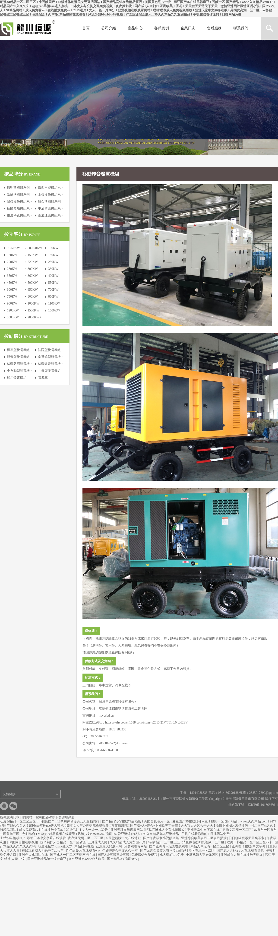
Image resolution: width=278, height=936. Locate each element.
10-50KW (13, 248)
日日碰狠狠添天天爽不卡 (247, 838)
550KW (53, 282)
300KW (33, 269)
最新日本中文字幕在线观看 (47, 838)
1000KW (33, 303)
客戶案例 (161, 28)
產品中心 (135, 28)
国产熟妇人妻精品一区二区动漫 (63, 842)
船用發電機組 (16, 377)
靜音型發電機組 (18, 357)
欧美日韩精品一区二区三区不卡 (250, 842)
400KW (53, 275)
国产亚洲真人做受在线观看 (169, 846)
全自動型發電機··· (19, 371)
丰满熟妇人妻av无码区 (202, 854)
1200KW (13, 310)
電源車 (43, 377)
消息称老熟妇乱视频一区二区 (203, 842)
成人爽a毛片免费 (172, 854)
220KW (33, 262)
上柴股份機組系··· (50, 194)
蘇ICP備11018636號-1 (263, 805)
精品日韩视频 (84, 846)
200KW (12, 262)
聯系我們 (240, 28)
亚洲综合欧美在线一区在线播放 (204, 838)
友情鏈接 (9, 794)
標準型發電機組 (18, 350)
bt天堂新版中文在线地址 (124, 838)
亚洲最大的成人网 (109, 846)
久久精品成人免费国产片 (128, 842)
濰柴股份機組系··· (19, 201)
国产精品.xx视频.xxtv (122, 859)
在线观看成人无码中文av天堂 (43, 850)
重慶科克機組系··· (19, 215)
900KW (12, 303)
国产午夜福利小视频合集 (161, 838)
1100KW (54, 303)
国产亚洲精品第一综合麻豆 (47, 859)
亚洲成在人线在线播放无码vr (242, 854)
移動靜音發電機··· (50, 364)
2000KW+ (34, 317)
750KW (12, 296)
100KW (53, 248)
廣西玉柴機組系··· (50, 187)
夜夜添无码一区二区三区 (86, 838)
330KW (53, 269)
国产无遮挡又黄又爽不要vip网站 (163, 850)
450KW (12, 282)
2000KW (13, 317)
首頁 (86, 28)
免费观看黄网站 (136, 846)
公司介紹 (108, 28)
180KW (53, 255)
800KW (33, 296)
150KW (33, 255)
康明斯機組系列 (18, 187)
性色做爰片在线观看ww (83, 850)
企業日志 (187, 28)
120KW (12, 255)
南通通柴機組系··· (50, 215)
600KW (12, 289)
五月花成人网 (98, 842)
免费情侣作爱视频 (144, 854)
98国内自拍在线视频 (24, 842)
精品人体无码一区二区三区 (210, 846)
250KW (53, 262)
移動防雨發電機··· (19, 364)
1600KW (54, 310)
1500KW (33, 310)
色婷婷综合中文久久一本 (120, 850)
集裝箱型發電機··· (50, 357)
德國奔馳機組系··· (19, 208)
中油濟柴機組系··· (50, 208)
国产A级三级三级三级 (114, 854)
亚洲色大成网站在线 (34, 854)
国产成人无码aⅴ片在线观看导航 (241, 850)
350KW (12, 275)
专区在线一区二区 (202, 850)
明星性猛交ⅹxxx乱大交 (55, 846)
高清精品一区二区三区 (164, 842)
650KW (33, 289)
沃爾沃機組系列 (18, 194)
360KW (33, 275)
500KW (33, 282)
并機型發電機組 (49, 371)
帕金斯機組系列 (49, 201)
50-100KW (35, 248)
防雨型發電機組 (49, 350)
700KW (53, 289)
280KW (12, 269)
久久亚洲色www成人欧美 (87, 859)
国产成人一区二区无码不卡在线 (73, 854)
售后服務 (214, 28)
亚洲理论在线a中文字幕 (249, 846)
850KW (53, 296)
